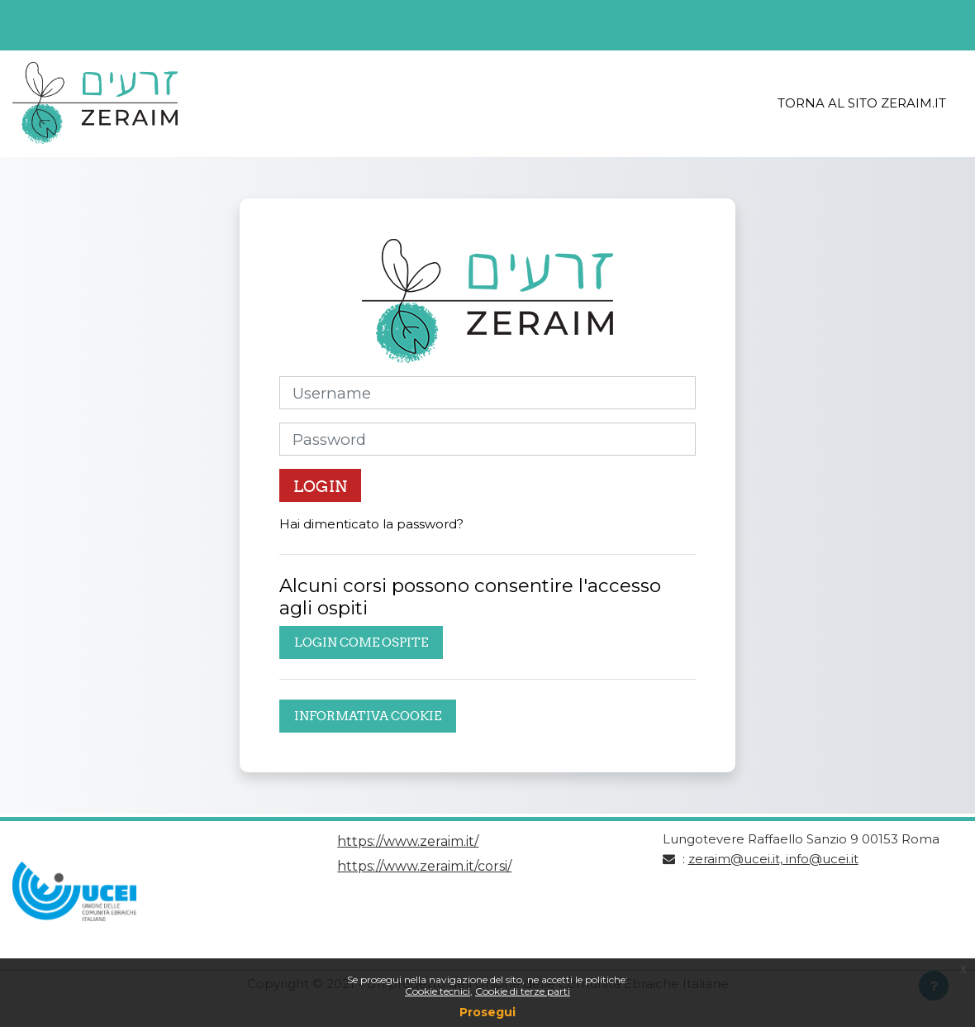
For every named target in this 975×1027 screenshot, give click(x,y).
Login (320, 486)
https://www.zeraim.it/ (407, 841)
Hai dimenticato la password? (371, 524)
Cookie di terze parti (522, 991)
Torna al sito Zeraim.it (862, 103)
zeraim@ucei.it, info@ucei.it (773, 859)
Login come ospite (361, 642)
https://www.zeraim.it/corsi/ (424, 866)
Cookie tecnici (437, 991)
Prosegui (487, 1012)
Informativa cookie (367, 716)
